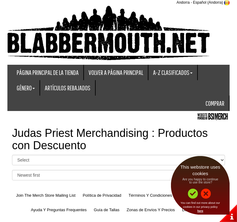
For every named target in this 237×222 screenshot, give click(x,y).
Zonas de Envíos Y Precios (151, 210)
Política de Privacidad (102, 195)
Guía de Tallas (106, 210)
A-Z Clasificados (173, 72)
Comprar (215, 103)
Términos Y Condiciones (150, 195)
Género (26, 88)
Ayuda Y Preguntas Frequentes (59, 210)
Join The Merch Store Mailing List (46, 195)
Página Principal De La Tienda (48, 72)
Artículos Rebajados (67, 88)
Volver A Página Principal (116, 72)
